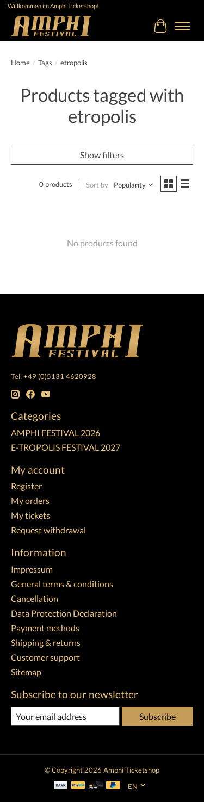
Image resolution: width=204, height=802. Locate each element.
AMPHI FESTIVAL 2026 (55, 432)
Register (26, 486)
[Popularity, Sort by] (134, 185)
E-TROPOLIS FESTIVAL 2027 (65, 447)
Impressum (32, 569)
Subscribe (157, 716)
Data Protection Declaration (64, 613)
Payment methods (45, 628)
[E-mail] (65, 716)
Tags (45, 62)
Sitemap (26, 672)
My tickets (30, 515)
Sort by (97, 185)
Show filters (102, 155)
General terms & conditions (62, 584)
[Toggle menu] (182, 26)
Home (20, 62)
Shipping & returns (46, 642)
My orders (30, 500)
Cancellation (34, 598)
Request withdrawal (48, 530)
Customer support (45, 657)
